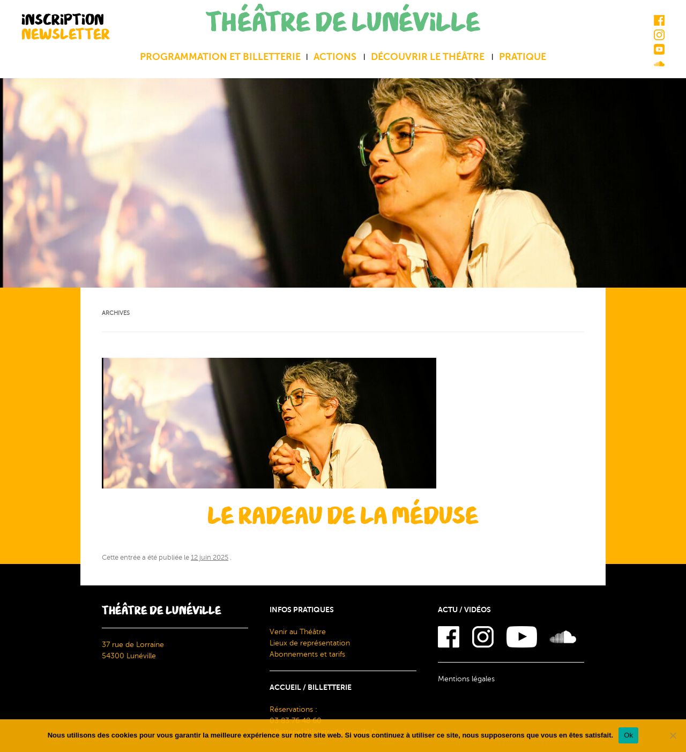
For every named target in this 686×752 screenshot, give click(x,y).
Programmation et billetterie (220, 56)
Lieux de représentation (310, 643)
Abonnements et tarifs (307, 654)
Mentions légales (466, 679)
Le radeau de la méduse (343, 516)
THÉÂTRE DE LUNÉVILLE (343, 22)
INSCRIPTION (65, 26)
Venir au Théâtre (298, 632)
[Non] (672, 735)
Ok (628, 735)
